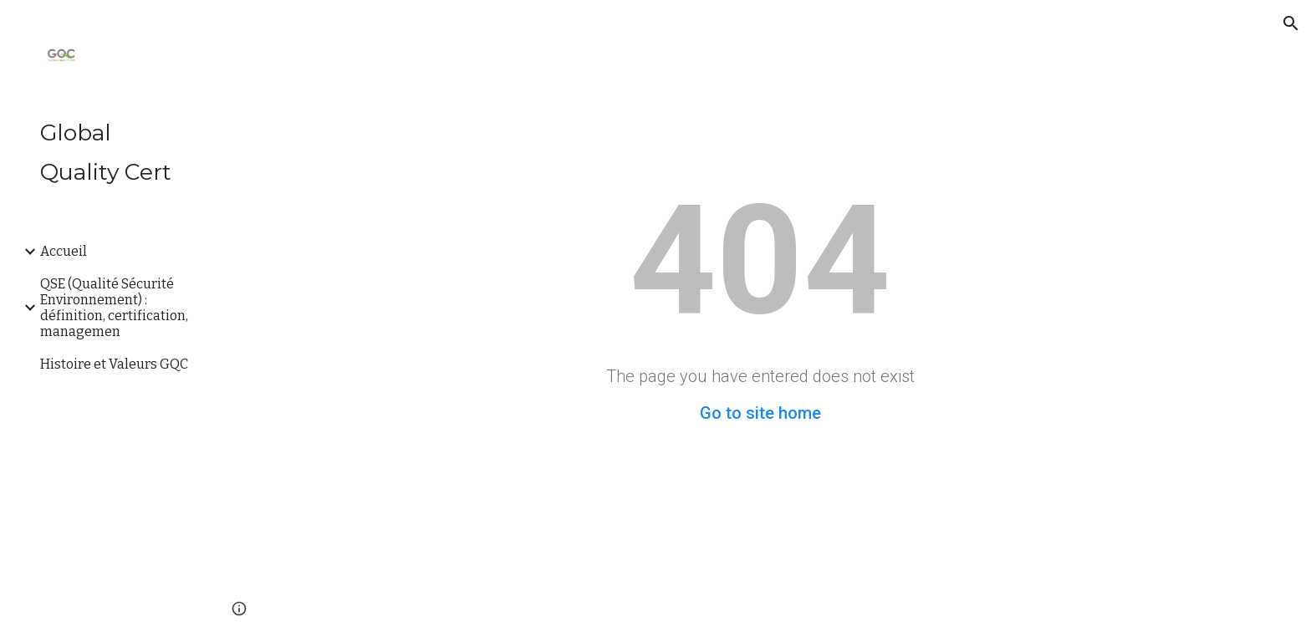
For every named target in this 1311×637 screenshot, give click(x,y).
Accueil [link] (63, 251)
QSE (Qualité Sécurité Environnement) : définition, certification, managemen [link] (114, 307)
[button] (1291, 23)
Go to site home (760, 413)
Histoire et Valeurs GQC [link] (114, 364)
